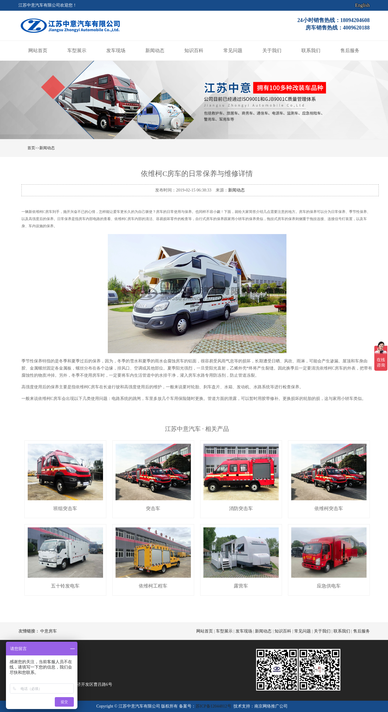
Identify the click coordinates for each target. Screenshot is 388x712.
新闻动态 (154, 50)
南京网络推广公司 (271, 706)
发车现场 (115, 50)
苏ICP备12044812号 (213, 706)
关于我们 (271, 50)
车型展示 (76, 50)
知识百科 (193, 50)
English (362, 5)
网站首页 (37, 50)
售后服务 (349, 50)
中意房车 (48, 631)
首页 (31, 148)
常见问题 (232, 50)
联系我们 (310, 50)
